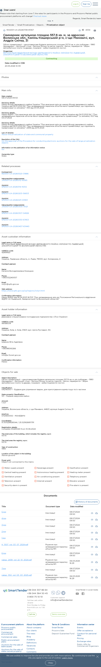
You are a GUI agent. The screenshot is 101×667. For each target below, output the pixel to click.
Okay (50, 663)
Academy (31, 640)
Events (80, 627)
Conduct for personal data (87, 634)
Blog (29, 637)
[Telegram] (63, 594)
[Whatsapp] (58, 594)
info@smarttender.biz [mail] (61, 600)
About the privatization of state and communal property (27, 134)
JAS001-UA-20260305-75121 (15, 206)
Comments (31, 652)
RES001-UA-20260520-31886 (15, 174)
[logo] (15, 590)
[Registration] (86, 4)
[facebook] (82, 594)
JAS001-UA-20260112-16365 (14, 180)
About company (34, 627)
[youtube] (77, 594)
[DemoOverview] (58, 614)
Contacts (31, 649)
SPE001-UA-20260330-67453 (15, 220)
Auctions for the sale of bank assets (12, 645)
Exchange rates (84, 641)
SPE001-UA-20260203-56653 (15, 193)
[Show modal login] (75, 4)
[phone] (37, 590)
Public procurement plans (10, 641)
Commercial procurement (7, 633)
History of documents (87, 502)
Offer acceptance (85, 630)
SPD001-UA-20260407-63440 (15, 226)
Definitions (32, 643)
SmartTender (58, 627)
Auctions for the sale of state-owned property (12, 650)
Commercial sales (9, 637)
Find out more (39, 16)
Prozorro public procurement (8, 628)
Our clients (32, 630)
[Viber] (52, 594)
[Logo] (11, 4)
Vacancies (31, 646)
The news (31, 633)
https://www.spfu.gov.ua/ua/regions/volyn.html (23, 291)
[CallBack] (31, 614)
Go (3, 149)
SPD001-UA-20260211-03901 (15, 200)
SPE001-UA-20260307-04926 (15, 213)
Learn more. (67, 658)
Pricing (80, 638)
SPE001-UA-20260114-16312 (14, 187)
